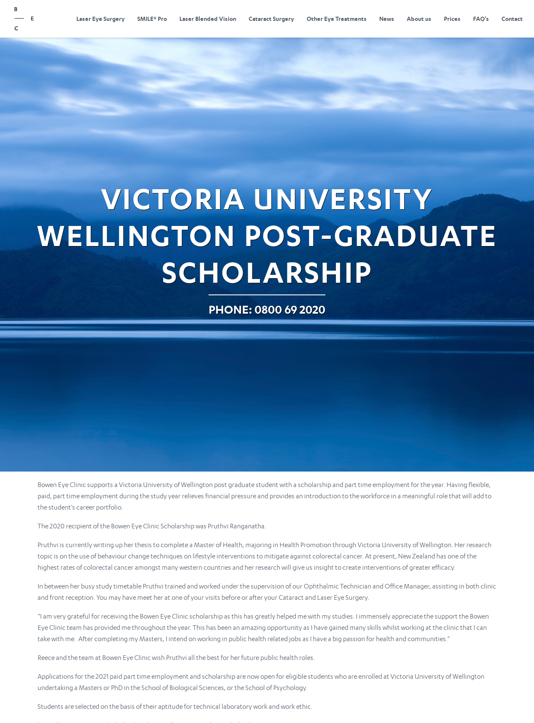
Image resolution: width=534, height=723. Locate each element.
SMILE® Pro (152, 18)
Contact (512, 18)
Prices (452, 18)
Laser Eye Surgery (100, 18)
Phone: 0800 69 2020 (267, 309)
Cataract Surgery (271, 18)
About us (419, 18)
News (386, 18)
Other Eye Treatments (337, 18)
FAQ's (481, 18)
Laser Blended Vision (207, 18)
